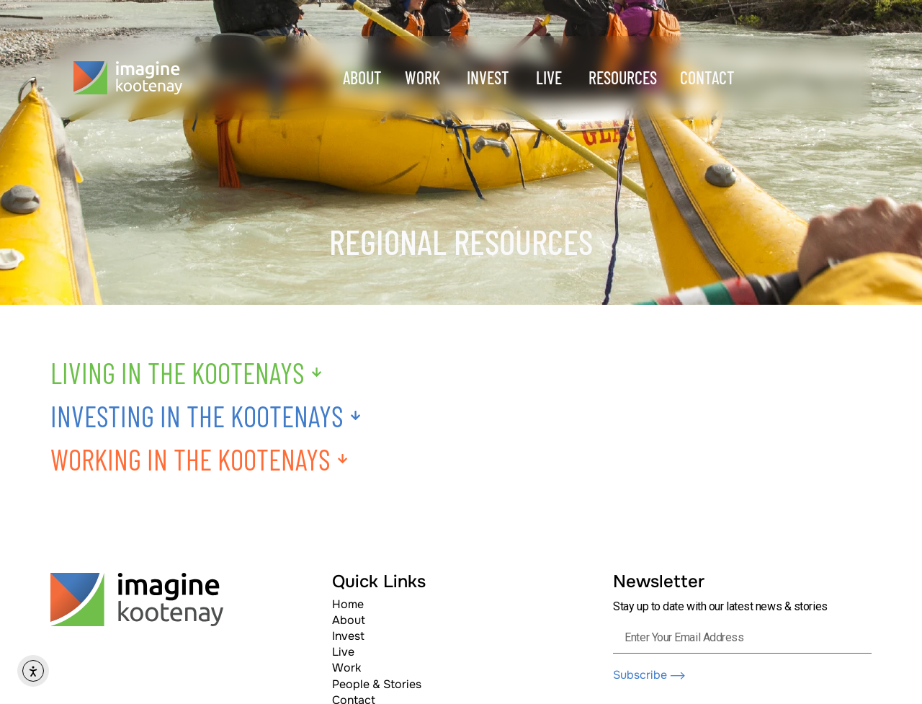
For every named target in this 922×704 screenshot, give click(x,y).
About (348, 620)
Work (346, 667)
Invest (348, 636)
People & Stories (376, 684)
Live (343, 652)
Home (348, 604)
